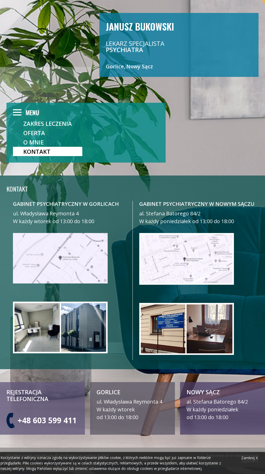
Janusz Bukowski (140, 25)
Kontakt (36, 151)
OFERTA (34, 133)
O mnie (33, 142)
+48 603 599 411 (47, 420)
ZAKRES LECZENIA (47, 123)
